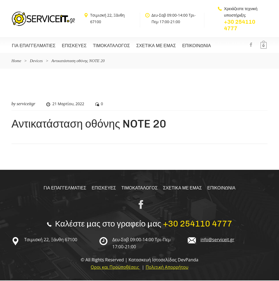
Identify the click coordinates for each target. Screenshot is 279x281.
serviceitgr (26, 104)
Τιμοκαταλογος (107, 46)
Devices (36, 61)
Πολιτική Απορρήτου (166, 268)
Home (16, 61)
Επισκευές (72, 46)
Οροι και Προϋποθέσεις (115, 268)
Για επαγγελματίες (32, 46)
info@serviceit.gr (217, 240)
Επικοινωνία (189, 46)
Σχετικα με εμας (150, 46)
